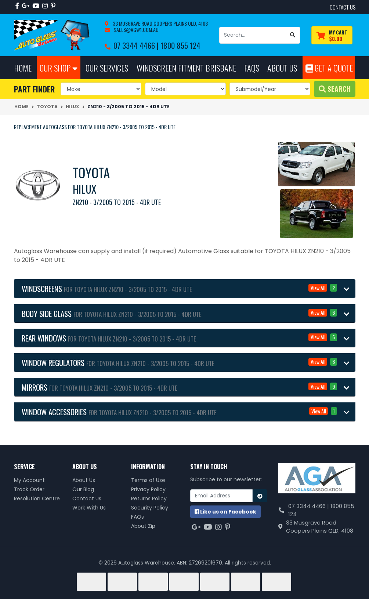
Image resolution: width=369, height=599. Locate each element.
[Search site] (293, 35)
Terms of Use (148, 480)
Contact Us (86, 498)
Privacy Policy (148, 489)
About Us (83, 480)
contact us (342, 7)
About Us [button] (282, 68)
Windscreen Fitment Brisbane (186, 68)
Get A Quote (329, 68)
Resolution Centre (37, 498)
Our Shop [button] (58, 68)
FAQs (137, 517)
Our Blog (83, 489)
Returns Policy (149, 498)
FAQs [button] (251, 68)
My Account (29, 480)
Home (23, 68)
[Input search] (252, 35)
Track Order (29, 489)
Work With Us (89, 507)
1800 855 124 (180, 45)
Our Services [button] (107, 68)
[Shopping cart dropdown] (332, 35)
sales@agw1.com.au (136, 29)
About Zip (143, 526)
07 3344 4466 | (136, 45)
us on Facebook (225, 511)
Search (335, 88)
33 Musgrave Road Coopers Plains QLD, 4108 (160, 23)
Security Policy (149, 507)
